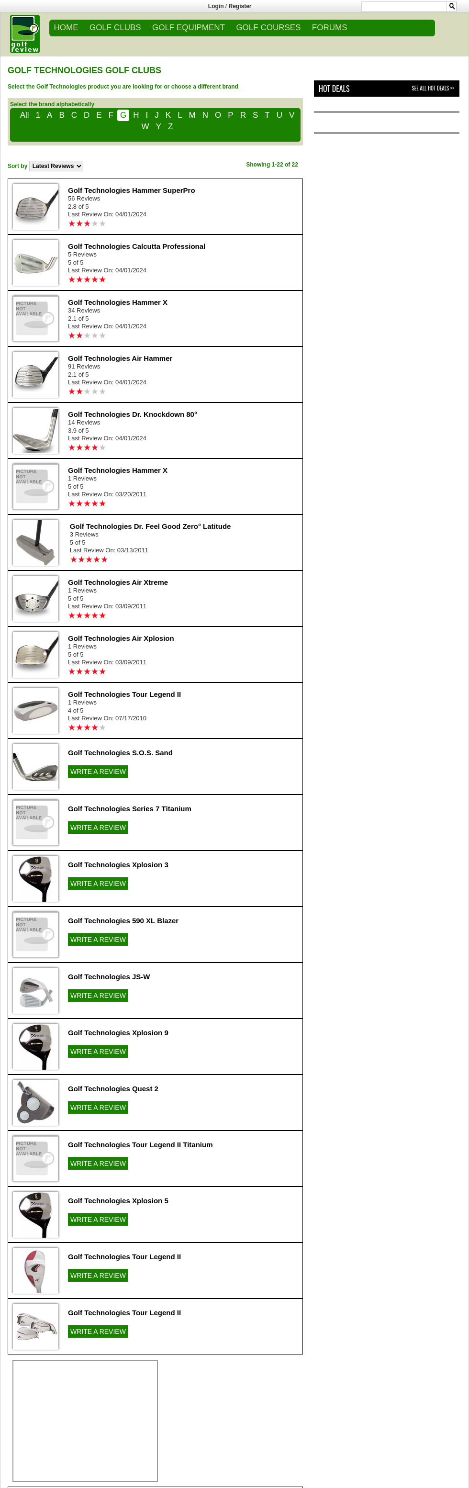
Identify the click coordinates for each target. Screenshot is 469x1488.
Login (216, 6)
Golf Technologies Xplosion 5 (118, 1201)
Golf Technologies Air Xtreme (118, 582)
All (24, 115)
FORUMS (329, 27)
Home (66, 27)
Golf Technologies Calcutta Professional (136, 246)
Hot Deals (334, 88)
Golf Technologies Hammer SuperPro (131, 190)
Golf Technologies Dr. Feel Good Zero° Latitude (150, 526)
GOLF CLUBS (115, 27)
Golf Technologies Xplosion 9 (118, 1033)
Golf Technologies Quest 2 (113, 1089)
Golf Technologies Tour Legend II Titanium (140, 1145)
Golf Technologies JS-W (109, 977)
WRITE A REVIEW (98, 771)
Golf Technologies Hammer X (118, 302)
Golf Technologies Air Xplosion (121, 638)
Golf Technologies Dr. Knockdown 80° (132, 414)
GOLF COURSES (268, 27)
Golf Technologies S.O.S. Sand (120, 753)
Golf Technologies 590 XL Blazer (123, 921)
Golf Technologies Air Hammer (120, 358)
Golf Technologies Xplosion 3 (118, 865)
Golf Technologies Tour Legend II (124, 694)
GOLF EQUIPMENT (188, 27)
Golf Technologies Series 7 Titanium (129, 809)
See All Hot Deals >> (433, 88)
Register (240, 6)
